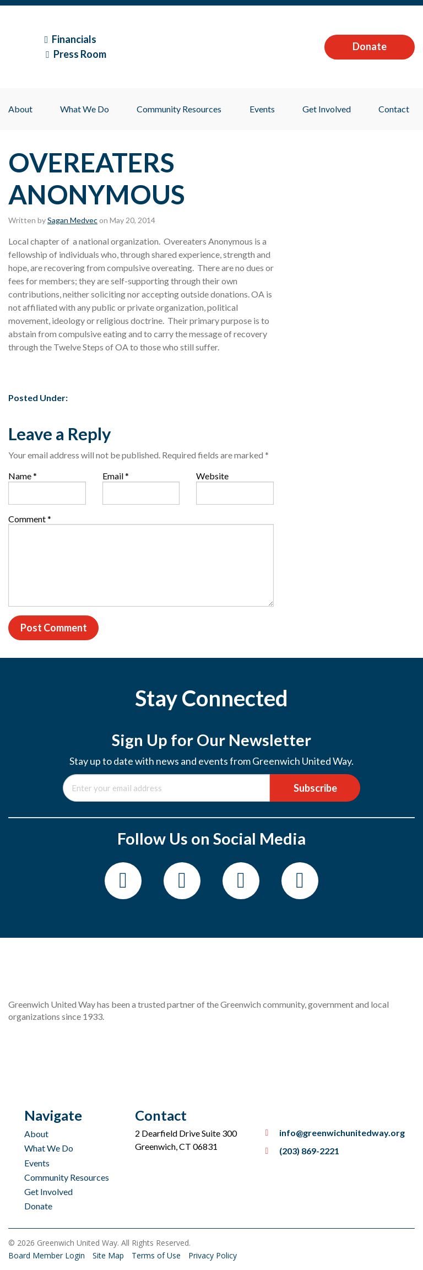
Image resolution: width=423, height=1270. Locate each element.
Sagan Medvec (72, 220)
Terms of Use (157, 1255)
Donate (369, 46)
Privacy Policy (212, 1255)
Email (115, 476)
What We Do (84, 109)
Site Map (109, 1255)
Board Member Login (47, 1255)
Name (22, 476)
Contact (393, 109)
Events (262, 109)
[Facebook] (123, 880)
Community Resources (179, 109)
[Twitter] (241, 880)
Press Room (76, 54)
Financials (71, 39)
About (20, 109)
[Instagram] (182, 880)
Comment (29, 519)
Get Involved (326, 109)
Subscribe (315, 788)
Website (212, 476)
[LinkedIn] (299, 880)
